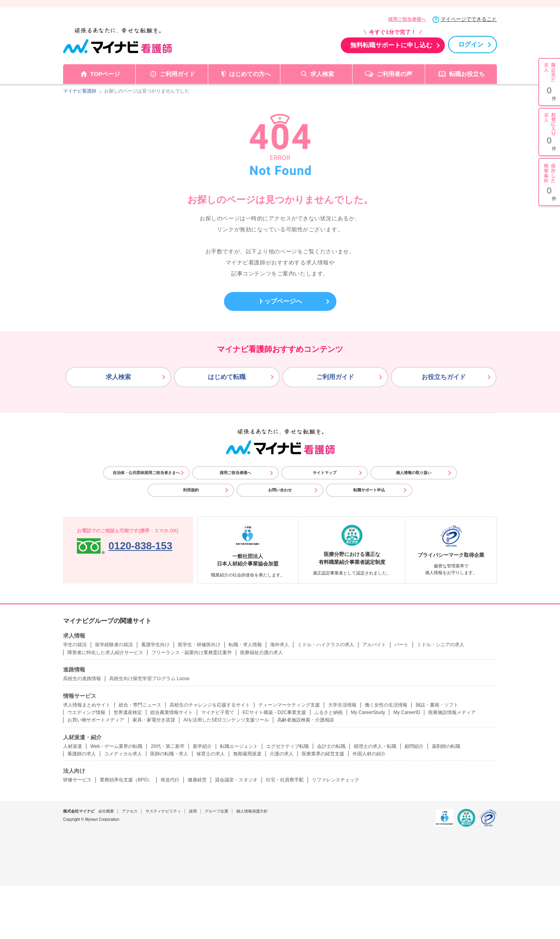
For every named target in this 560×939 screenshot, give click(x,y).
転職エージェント (239, 746)
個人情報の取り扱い (413, 472)
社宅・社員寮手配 (285, 780)
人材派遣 (72, 746)
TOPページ (105, 74)
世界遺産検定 (128, 712)
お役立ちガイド (444, 377)
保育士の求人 (210, 754)
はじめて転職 (227, 377)
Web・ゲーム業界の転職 (116, 746)
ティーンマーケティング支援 (289, 705)
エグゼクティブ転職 (287, 746)
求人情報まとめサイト (86, 705)
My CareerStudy (368, 712)
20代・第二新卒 (167, 746)
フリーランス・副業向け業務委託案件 (191, 652)
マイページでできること (469, 19)
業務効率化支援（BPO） (126, 780)
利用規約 (191, 490)
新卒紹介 (202, 746)
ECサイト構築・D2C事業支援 (274, 712)
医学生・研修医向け (199, 644)
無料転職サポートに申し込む (391, 45)
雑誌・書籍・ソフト (437, 705)
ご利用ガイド (177, 74)
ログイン (470, 44)
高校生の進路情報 (82, 678)
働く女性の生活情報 (386, 705)
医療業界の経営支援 (323, 754)
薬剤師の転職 (446, 746)
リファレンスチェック (335, 780)
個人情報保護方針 (252, 811)
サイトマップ (324, 472)
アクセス (130, 811)
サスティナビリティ (163, 811)
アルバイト (374, 644)
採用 (193, 811)
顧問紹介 (414, 746)
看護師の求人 (81, 754)
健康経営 (197, 780)
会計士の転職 (331, 746)
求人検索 (322, 74)
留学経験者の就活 (114, 644)
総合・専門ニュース (140, 705)
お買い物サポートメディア (95, 720)
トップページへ (280, 301)
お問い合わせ (280, 490)
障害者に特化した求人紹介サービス (105, 652)
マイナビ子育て (217, 712)
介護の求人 (281, 754)
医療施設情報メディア (452, 712)
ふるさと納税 (328, 712)
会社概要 (106, 811)
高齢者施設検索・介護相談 (305, 720)
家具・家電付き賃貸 (154, 720)
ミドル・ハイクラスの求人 (325, 644)
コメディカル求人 (123, 754)
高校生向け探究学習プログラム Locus (149, 678)
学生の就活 (75, 644)
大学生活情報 (342, 705)
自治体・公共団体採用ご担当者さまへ (146, 472)
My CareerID (406, 712)
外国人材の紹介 (369, 754)
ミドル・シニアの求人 (440, 644)
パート (401, 644)
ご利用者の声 (394, 74)
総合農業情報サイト (171, 712)
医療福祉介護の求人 (261, 652)
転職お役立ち (467, 74)
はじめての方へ (250, 74)
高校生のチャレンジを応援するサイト (210, 705)
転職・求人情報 (245, 644)
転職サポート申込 (369, 490)
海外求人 (279, 644)
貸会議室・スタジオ (236, 780)
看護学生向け (155, 644)
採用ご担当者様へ (407, 19)
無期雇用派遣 (247, 754)
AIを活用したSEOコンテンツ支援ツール (226, 720)
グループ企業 (216, 811)
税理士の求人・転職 (375, 746)
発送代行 (170, 780)
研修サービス (77, 780)
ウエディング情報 (86, 712)
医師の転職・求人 (169, 754)
